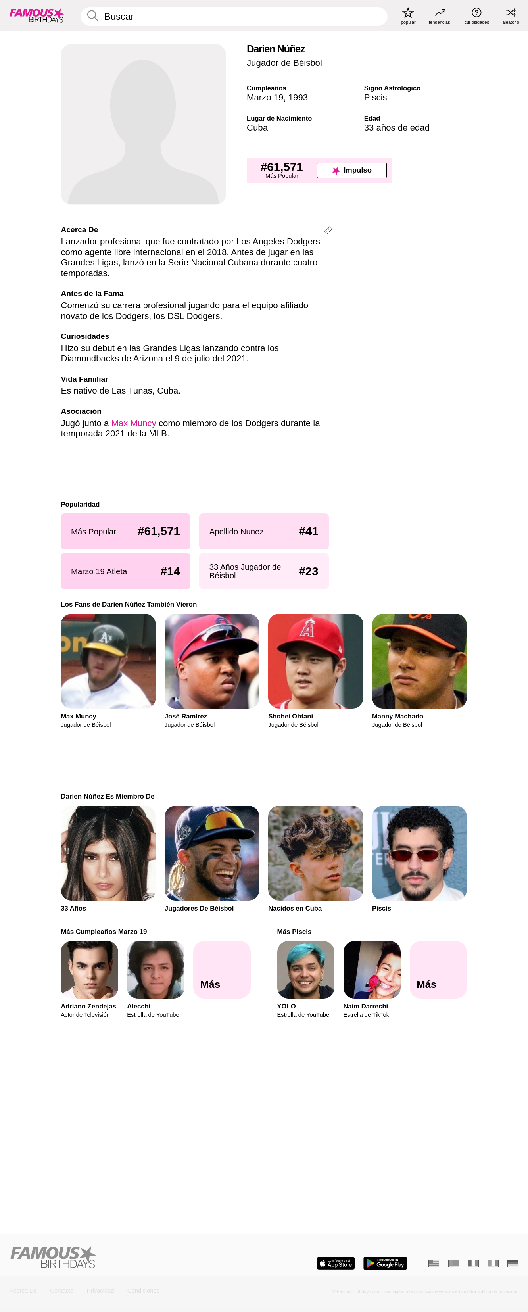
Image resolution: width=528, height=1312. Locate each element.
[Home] (134, 1257)
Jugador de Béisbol (284, 63)
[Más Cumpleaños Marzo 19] (222, 970)
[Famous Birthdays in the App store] (335, 1263)
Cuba (257, 128)
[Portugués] (453, 1263)
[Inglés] (434, 1263)
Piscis (375, 97)
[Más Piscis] (438, 970)
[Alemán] (512, 1263)
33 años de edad (397, 128)
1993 (298, 97)
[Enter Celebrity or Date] (234, 16)
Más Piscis (294, 931)
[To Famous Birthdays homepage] (37, 15)
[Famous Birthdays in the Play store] (385, 1263)
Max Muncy (133, 423)
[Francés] (473, 1263)
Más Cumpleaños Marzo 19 (104, 931)
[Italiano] (493, 1263)
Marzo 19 (265, 97)
